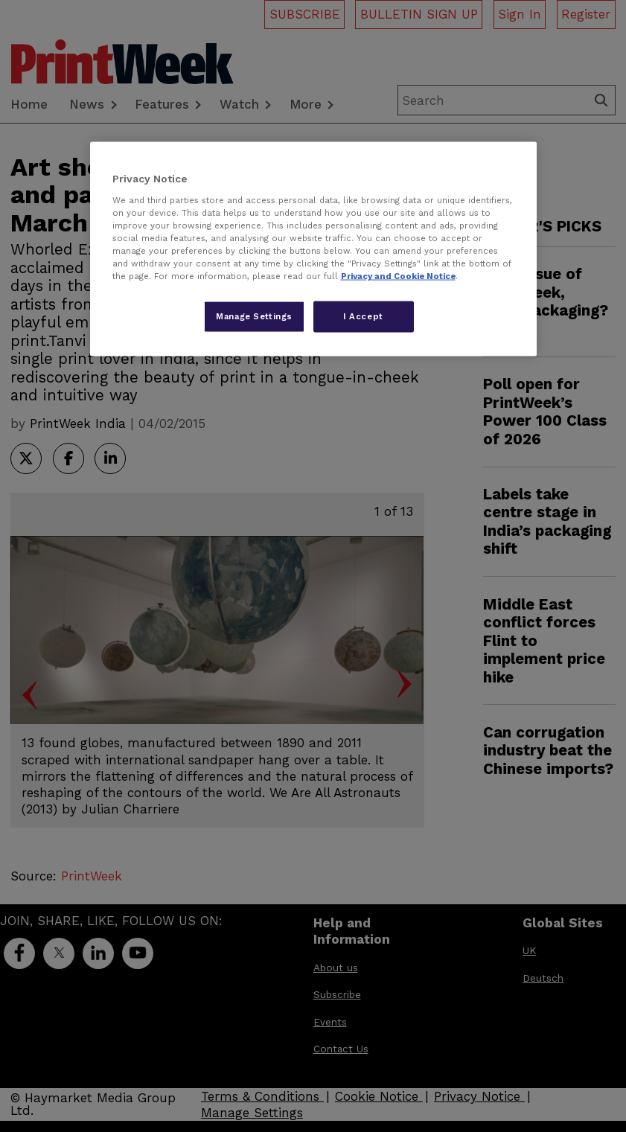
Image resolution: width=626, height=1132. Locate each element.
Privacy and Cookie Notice (398, 276)
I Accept (363, 316)
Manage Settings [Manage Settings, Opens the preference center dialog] (254, 316)
